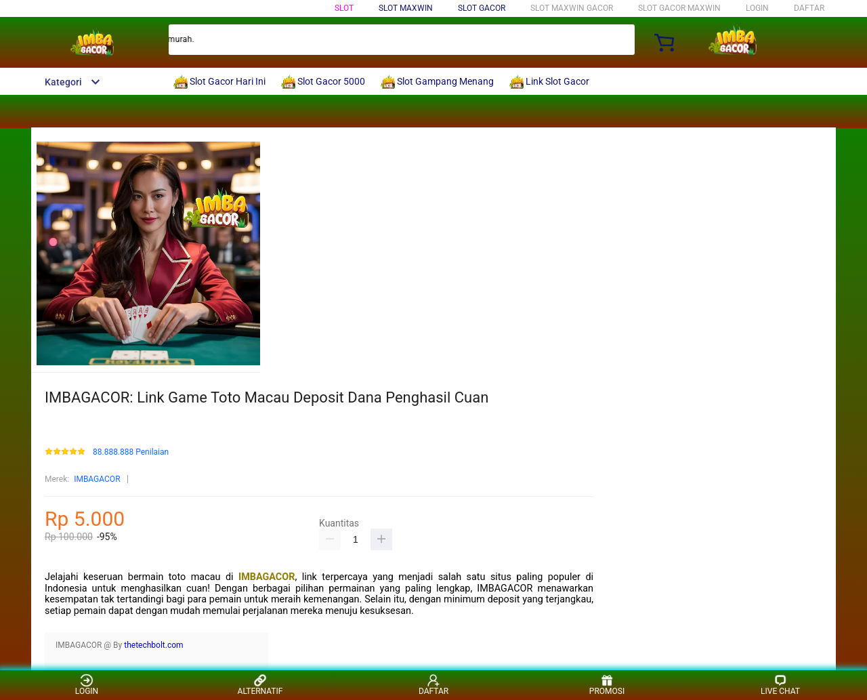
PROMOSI (607, 685)
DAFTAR (809, 8)
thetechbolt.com (153, 645)
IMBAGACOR (97, 479)
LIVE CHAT (780, 685)
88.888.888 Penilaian (131, 452)
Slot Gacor (481, 8)
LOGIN (757, 8)
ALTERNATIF (260, 685)
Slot (344, 8)
